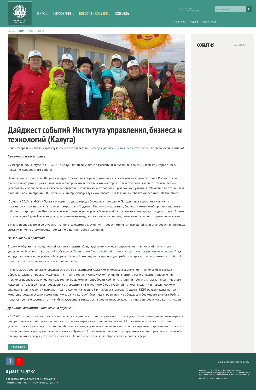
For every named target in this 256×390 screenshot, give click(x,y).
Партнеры (179, 21)
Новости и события (93, 13)
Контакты (122, 13)
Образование (62, 13)
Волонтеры (209, 21)
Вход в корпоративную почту (233, 361)
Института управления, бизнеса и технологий (119, 148)
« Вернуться (18, 346)
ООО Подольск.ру (221, 378)
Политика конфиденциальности (46, 383)
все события (240, 44)
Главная (11, 31)
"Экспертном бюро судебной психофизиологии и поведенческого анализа (124, 251)
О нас (41, 13)
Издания (194, 21)
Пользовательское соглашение (19, 383)
